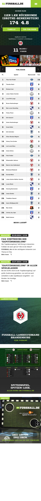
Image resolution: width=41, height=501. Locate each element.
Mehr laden (21, 222)
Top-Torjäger (29, 29)
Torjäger (20, 69)
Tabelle (11, 29)
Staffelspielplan (2, 69)
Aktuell (38, 69)
